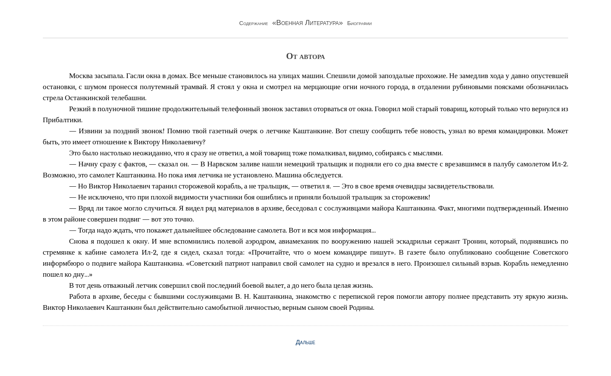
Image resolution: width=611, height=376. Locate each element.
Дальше (305, 342)
